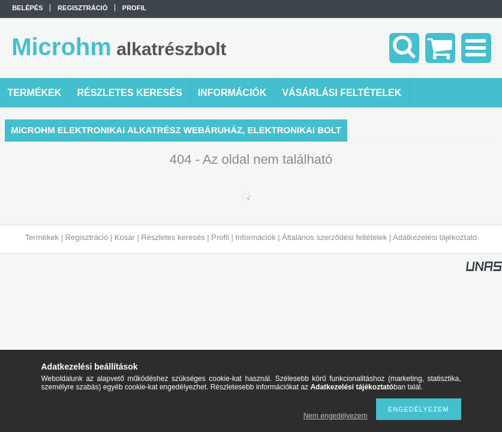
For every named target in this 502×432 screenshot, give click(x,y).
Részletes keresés (173, 237)
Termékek (42, 237)
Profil (220, 237)
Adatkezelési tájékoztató (435, 237)
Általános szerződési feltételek (334, 237)
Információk (255, 237)
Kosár (125, 237)
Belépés (27, 7)
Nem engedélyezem (335, 416)
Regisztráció (87, 237)
